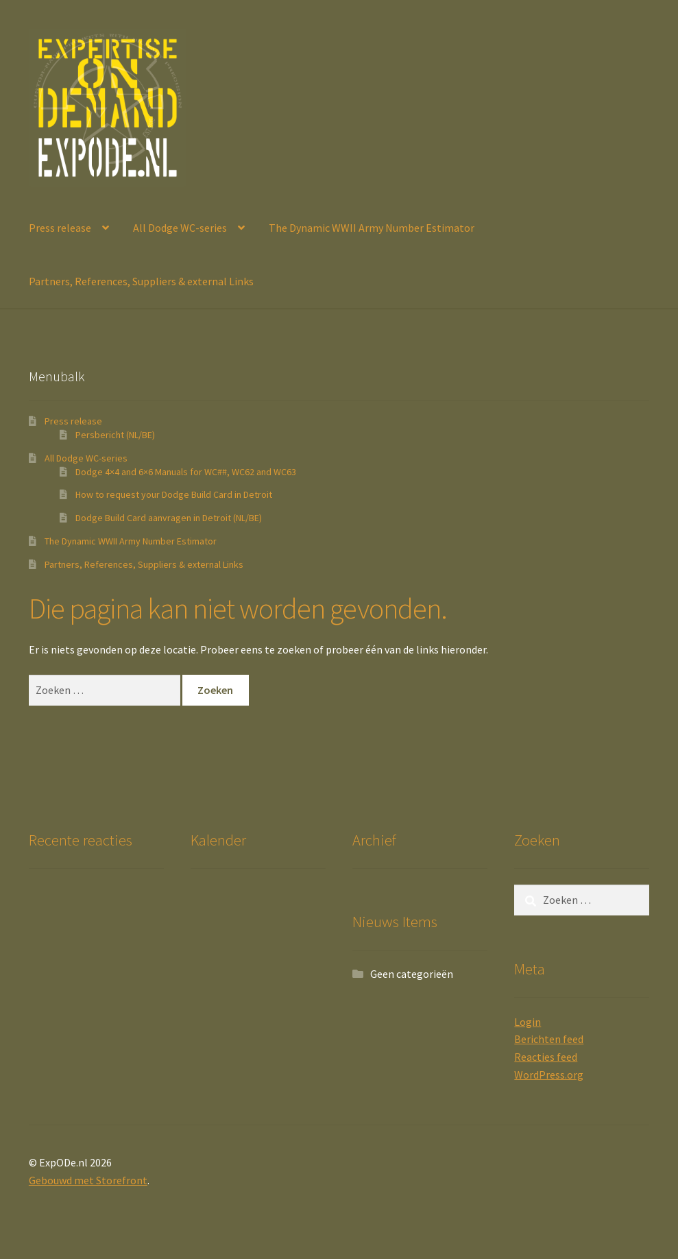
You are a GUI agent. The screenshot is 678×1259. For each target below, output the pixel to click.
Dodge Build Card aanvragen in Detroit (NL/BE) (168, 518)
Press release (60, 228)
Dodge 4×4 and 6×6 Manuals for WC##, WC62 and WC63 (185, 472)
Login (527, 1022)
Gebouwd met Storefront (88, 1180)
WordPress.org (548, 1074)
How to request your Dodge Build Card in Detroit (173, 494)
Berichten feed (548, 1039)
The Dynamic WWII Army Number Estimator (371, 228)
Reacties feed (545, 1057)
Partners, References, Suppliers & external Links (141, 281)
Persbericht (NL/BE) (115, 435)
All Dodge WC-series (180, 228)
